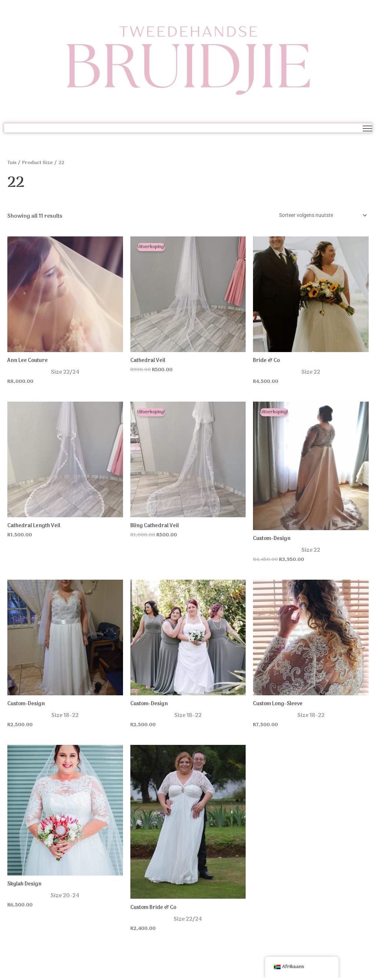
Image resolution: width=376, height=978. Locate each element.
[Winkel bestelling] (318, 216)
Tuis (12, 163)
